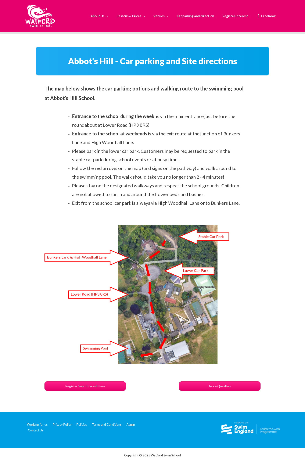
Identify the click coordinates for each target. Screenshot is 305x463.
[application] (116, 16)
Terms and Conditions (103, 424)
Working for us (36, 424)
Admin (125, 424)
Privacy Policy (60, 424)
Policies (79, 424)
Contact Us (35, 430)
